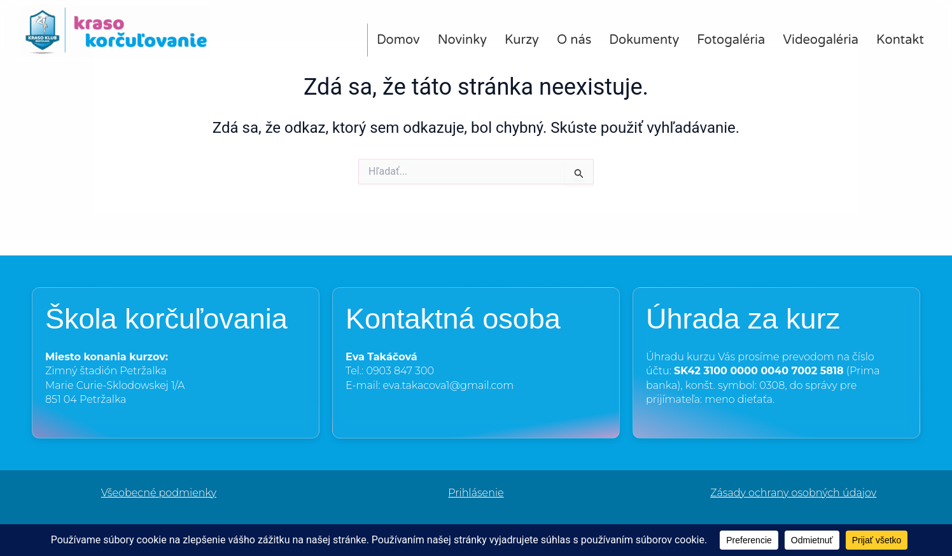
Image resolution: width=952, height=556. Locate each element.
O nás (574, 40)
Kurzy (522, 40)
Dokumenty (644, 40)
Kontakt (900, 40)
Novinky (462, 40)
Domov (398, 40)
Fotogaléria (731, 40)
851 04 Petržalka (85, 399)
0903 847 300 (400, 371)
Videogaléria (820, 40)
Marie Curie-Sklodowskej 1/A (115, 385)
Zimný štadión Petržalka (106, 371)
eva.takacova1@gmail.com (448, 385)
